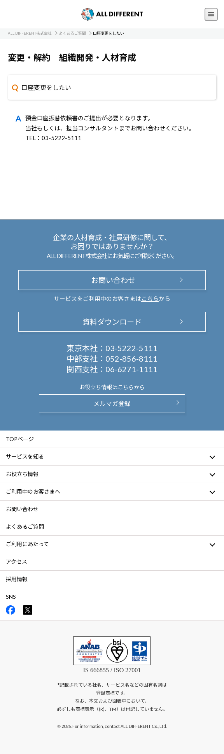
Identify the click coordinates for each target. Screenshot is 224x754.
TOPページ (20, 439)
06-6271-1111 (131, 369)
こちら (150, 298)
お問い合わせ (112, 280)
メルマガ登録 (112, 403)
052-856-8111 (131, 358)
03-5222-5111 (131, 348)
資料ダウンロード (112, 321)
